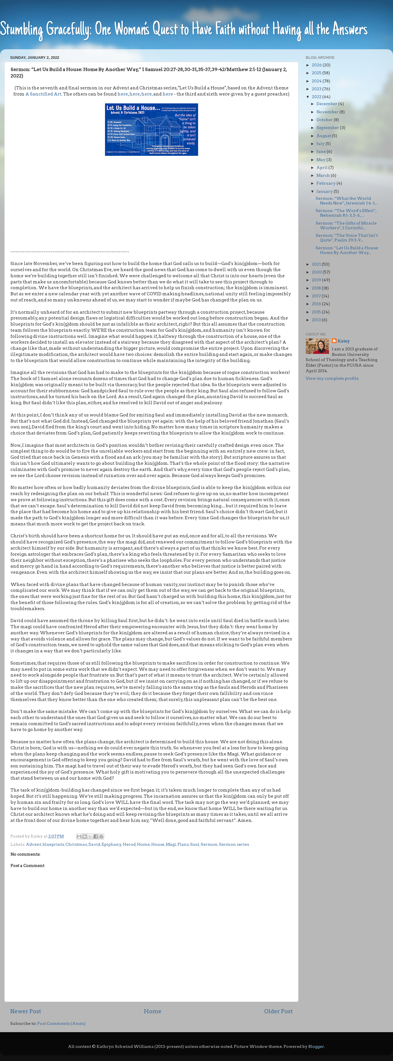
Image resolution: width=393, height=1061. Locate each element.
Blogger (316, 1046)
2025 (317, 72)
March (323, 175)
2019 (317, 280)
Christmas (76, 844)
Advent (33, 844)
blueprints (53, 844)
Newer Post (25, 1011)
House (157, 844)
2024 (317, 81)
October (325, 119)
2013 (317, 319)
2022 (317, 96)
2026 (317, 65)
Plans (183, 844)
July (321, 143)
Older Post (278, 1011)
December (327, 103)
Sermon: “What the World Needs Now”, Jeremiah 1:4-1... (346, 200)
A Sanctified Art (43, 94)
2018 (317, 288)
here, (147, 94)
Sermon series (234, 844)
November (327, 112)
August (324, 135)
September (328, 127)
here (123, 94)
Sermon (209, 844)
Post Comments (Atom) (61, 1023)
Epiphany (111, 844)
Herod (129, 844)
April (322, 167)
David (94, 844)
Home (143, 844)
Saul (194, 844)
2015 (317, 312)
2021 (317, 264)
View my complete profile (332, 378)
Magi (171, 844)
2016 (317, 303)
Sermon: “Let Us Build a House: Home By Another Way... (347, 250)
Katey (344, 341)
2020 (317, 272)
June (321, 151)
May (321, 159)
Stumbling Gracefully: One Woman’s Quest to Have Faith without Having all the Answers (184, 30)
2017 (317, 296)
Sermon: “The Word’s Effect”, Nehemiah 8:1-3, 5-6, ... (346, 213)
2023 (317, 88)
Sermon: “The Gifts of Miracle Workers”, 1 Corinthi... (346, 225)
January (325, 191)
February (326, 183)
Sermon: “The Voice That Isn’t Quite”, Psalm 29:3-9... (347, 237)
